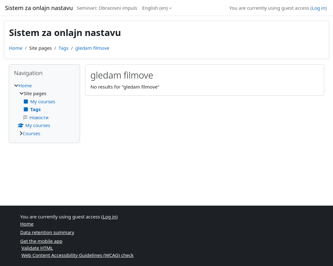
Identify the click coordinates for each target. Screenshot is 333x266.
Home (16, 48)
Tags (63, 48)
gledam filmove (92, 48)
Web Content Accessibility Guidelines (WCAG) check (78, 255)
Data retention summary (47, 232)
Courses (31, 133)
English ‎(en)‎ (155, 8)
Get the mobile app (41, 241)
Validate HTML (37, 248)
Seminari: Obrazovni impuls (107, 8)
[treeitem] (44, 109)
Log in (318, 8)
